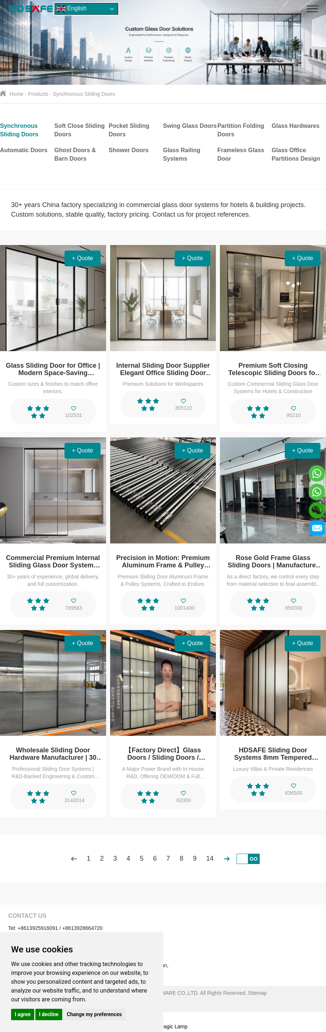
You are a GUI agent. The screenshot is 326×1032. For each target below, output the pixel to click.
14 (210, 858)
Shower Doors (128, 150)
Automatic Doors (24, 150)
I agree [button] (23, 1014)
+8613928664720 (82, 928)
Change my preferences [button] (94, 1014)
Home (16, 94)
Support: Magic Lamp (163, 1026)
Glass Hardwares (295, 126)
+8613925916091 (38, 928)
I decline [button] (49, 1014)
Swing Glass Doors (190, 126)
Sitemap (257, 993)
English (72, 8)
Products (38, 94)
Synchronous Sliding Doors (84, 94)
